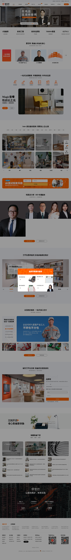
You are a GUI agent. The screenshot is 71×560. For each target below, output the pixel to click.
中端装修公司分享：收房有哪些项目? (38, 526)
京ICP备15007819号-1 (36, 551)
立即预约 (26, 541)
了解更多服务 (41, 355)
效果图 (3, 541)
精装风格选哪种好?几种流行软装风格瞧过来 (9, 528)
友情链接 (13, 524)
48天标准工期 (11, 541)
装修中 (35, 437)
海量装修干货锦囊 (38, 541)
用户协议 (34, 186)
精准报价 (66, 4)
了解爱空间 (52, 4)
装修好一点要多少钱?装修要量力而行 (47, 528)
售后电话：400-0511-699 (28, 539)
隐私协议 (30, 186)
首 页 (14, 4)
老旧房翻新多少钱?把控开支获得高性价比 (19, 528)
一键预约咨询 (29, 355)
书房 (61, 170)
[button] (65, 55)
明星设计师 (4, 543)
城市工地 (33, 4)
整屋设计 (3, 539)
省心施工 (39, 4)
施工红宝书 (11, 537)
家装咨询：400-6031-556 (28, 537)
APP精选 (59, 4)
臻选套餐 (20, 4)
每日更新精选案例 (38, 539)
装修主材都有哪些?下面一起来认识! (47, 526)
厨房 (41, 170)
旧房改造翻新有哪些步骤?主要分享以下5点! (19, 529)
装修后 (39, 437)
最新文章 (4, 524)
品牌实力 (18, 537)
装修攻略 (46, 4)
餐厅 (20, 170)
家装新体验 (19, 541)
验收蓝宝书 (11, 539)
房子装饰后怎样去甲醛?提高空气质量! (8, 526)
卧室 (30, 170)
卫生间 (51, 170)
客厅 (10, 170)
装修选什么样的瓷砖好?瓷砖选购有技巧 (38, 528)
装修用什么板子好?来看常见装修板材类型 (58, 528)
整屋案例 (27, 4)
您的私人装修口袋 (38, 537)
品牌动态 (18, 539)
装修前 (32, 437)
